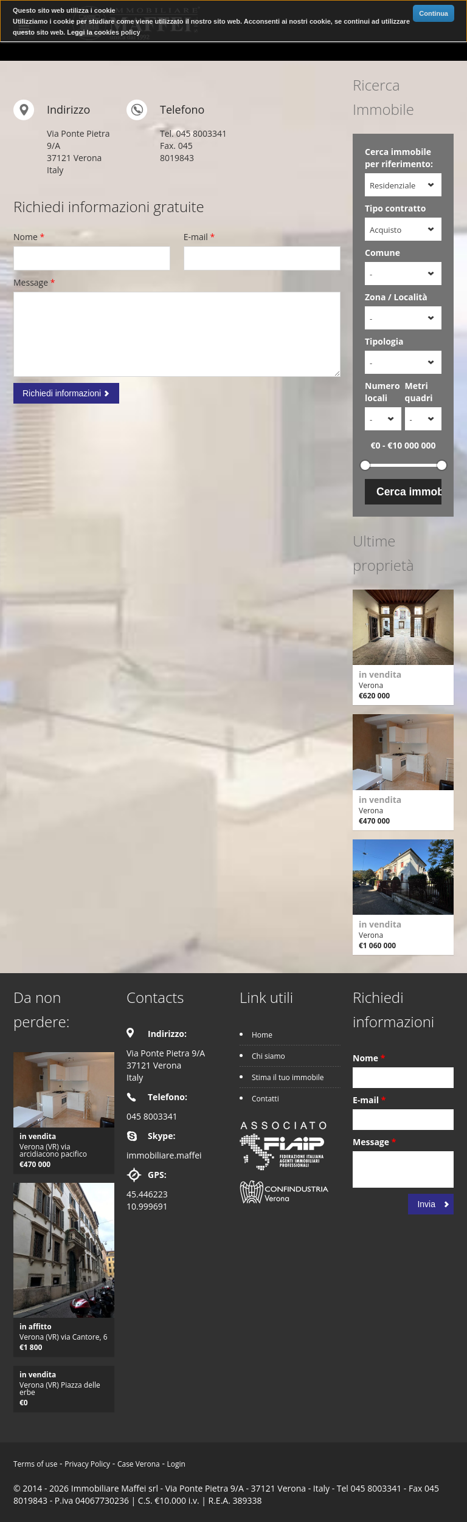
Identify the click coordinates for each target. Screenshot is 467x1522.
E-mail (199, 237)
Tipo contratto (395, 208)
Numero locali (382, 392)
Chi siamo (268, 1056)
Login (176, 1464)
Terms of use (35, 1464)
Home (262, 1035)
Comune (382, 252)
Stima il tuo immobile (288, 1077)
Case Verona (138, 1464)
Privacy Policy (87, 1464)
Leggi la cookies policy (103, 32)
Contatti (265, 1098)
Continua (433, 13)
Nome (28, 237)
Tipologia (384, 341)
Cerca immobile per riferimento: (399, 158)
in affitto (35, 1326)
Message (34, 282)
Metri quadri (419, 392)
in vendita (380, 674)
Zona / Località (396, 297)
